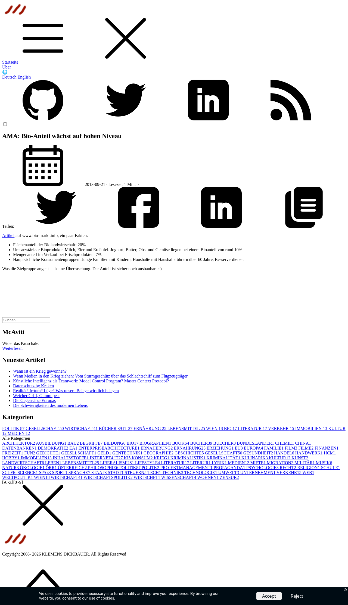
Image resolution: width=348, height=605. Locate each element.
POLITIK (14, 428)
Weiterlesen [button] (12, 348)
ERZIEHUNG (221, 448)
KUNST (299, 458)
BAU (73, 443)
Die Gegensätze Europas (34, 400)
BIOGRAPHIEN (155, 443)
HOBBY (11, 458)
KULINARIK (255, 458)
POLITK (151, 467)
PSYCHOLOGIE (263, 467)
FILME (306, 448)
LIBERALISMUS (117, 462)
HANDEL (284, 453)
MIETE (258, 462)
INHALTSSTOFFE (71, 458)
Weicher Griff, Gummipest (36, 395)
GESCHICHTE (190, 453)
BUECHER (225, 443)
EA (73, 448)
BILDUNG (115, 443)
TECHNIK (173, 472)
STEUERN (136, 472)
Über (6, 67)
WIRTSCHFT (147, 477)
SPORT (60, 472)
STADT (116, 472)
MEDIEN (19, 433)
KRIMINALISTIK (188, 458)
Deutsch (9, 77)
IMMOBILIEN (311, 428)
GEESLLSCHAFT (79, 453)
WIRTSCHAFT (82, 428)
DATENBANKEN (20, 448)
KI (128, 458)
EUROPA (254, 448)
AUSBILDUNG (51, 443)
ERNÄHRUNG (150, 428)
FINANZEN (326, 448)
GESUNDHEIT (258, 453)
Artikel (8, 235)
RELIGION (309, 467)
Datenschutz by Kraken (33, 385)
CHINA (303, 443)
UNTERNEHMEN (258, 472)
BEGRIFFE (92, 443)
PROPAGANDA (230, 467)
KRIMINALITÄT (224, 458)
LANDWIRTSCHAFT (23, 462)
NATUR (11, 467)
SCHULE (330, 467)
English (24, 77)
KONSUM (143, 458)
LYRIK (220, 462)
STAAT (99, 472)
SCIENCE (28, 472)
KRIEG (162, 458)
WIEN (215, 428)
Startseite (10, 62)
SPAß (45, 472)
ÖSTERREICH (73, 467)
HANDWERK (309, 453)
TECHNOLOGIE (201, 472)
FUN (30, 453)
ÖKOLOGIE (33, 467)
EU (239, 448)
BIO (231, 428)
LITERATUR (253, 428)
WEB (308, 472)
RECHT (288, 467)
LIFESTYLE (148, 462)
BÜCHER (111, 428)
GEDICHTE (48, 453)
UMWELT (229, 472)
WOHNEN (208, 477)
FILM (291, 448)
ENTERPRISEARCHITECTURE (109, 448)
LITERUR (201, 462)
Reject (297, 596)
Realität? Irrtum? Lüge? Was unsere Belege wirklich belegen (66, 390)
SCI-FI (9, 472)
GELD (104, 453)
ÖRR (52, 467)
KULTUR (280, 458)
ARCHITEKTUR (19, 443)
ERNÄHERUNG (157, 448)
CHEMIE (285, 443)
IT (128, 428)
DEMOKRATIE (53, 448)
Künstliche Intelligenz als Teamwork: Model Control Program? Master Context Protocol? (91, 381)
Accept (269, 596)
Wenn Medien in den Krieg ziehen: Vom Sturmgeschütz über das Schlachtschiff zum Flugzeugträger (100, 376)
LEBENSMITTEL (186, 428)
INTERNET (102, 458)
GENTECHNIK (128, 453)
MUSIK (324, 462)
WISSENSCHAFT (179, 477)
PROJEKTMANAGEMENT (187, 467)
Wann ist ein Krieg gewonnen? (40, 371)
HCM (330, 453)
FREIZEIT (13, 453)
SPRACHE (80, 472)
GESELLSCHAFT (45, 428)
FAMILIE (274, 448)
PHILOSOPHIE (103, 467)
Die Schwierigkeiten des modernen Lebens (50, 405)
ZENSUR (229, 477)
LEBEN (54, 462)
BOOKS (181, 443)
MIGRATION (280, 462)
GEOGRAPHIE (159, 453)
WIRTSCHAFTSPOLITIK (108, 477)
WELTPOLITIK (18, 477)
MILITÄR (305, 462)
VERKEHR (281, 428)
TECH (154, 472)
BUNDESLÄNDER (256, 443)
